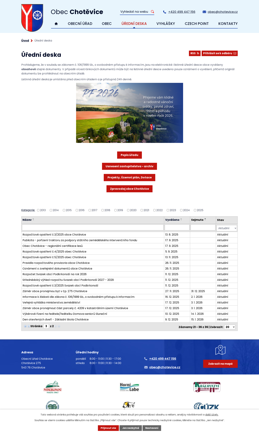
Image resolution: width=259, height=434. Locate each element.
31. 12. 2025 (198, 290)
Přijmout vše (107, 428)
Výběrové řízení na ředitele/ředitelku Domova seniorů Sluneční (64, 313)
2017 (94, 210)
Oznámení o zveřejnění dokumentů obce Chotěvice (57, 268)
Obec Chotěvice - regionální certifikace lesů (52, 245)
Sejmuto (197, 220)
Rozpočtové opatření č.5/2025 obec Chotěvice (54, 256)
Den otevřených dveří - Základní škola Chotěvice (55, 319)
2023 (173, 210)
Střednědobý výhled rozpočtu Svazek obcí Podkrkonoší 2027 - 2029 (68, 279)
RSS (193, 54)
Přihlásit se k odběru (219, 54)
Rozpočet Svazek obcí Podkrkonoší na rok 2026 (54, 273)
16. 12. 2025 (172, 296)
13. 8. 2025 (172, 234)
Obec (107, 23)
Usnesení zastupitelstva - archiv (129, 166)
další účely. (211, 414)
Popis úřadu (129, 155)
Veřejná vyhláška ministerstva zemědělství (51, 302)
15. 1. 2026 (197, 319)
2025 (200, 210)
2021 (146, 210)
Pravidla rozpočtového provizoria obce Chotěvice (56, 262)
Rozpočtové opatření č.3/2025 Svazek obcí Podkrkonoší (60, 285)
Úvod (56, 23)
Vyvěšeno (173, 220)
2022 (159, 210)
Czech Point (197, 23)
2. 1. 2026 (197, 296)
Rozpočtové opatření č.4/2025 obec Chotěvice (54, 251)
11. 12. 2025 (172, 273)
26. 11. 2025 (172, 262)
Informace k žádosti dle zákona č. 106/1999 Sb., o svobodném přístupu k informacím (78, 296)
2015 (69, 210)
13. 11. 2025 (172, 256)
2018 (107, 210)
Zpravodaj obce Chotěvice (129, 189)
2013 (43, 210)
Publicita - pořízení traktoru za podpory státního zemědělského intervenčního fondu (79, 239)
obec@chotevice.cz (223, 12)
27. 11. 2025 (172, 290)
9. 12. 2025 (172, 319)
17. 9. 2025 (172, 239)
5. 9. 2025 (172, 251)
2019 (120, 210)
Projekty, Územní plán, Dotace (130, 177)
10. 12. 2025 (172, 313)
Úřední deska (134, 23)
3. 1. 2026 (197, 302)
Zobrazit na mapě (220, 366)
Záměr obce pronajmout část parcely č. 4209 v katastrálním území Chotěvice (75, 307)
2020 (133, 210)
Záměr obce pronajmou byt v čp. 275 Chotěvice (54, 290)
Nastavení (153, 428)
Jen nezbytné (131, 428)
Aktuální (222, 234)
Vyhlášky (165, 23)
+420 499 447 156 (181, 12)
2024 (186, 210)
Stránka (36, 325)
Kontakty (228, 23)
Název (27, 220)
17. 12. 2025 (172, 302)
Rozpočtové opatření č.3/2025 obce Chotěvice (54, 234)
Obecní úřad (80, 23)
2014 (56, 210)
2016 (82, 210)
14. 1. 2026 (197, 313)
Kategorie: (28, 210)
